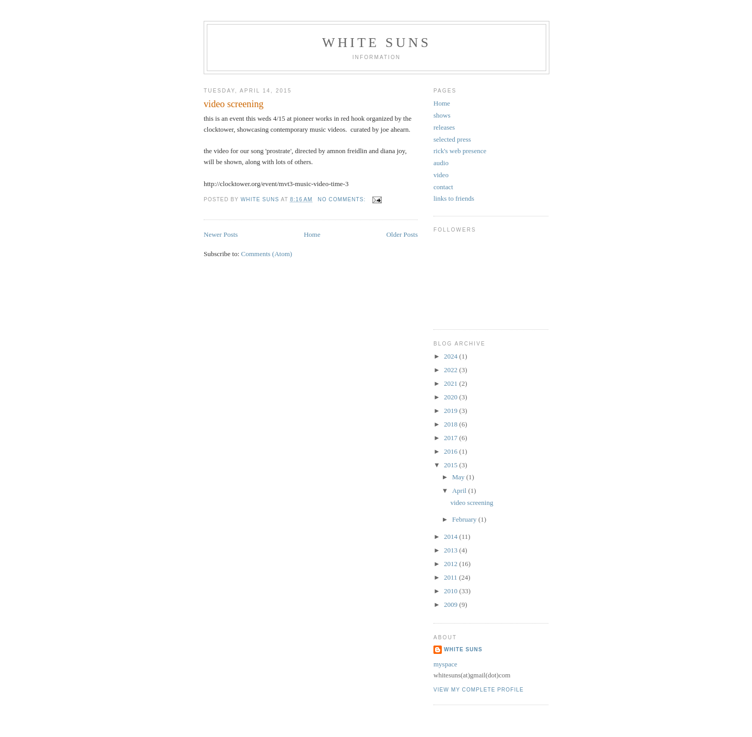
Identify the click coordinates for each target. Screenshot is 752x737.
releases (444, 127)
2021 (451, 383)
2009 (451, 604)
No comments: (343, 199)
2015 (451, 465)
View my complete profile (478, 690)
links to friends (453, 198)
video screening (234, 104)
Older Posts (402, 234)
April (460, 490)
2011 (451, 577)
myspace (445, 664)
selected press (452, 139)
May (459, 477)
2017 (451, 438)
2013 (451, 550)
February (465, 519)
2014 (451, 536)
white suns (376, 42)
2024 (451, 356)
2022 (451, 370)
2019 (451, 410)
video (441, 175)
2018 (451, 424)
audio (441, 163)
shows (442, 115)
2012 (451, 564)
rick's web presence (459, 151)
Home (312, 234)
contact (443, 187)
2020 (451, 397)
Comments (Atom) (266, 254)
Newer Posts (221, 234)
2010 (451, 591)
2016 (451, 451)
